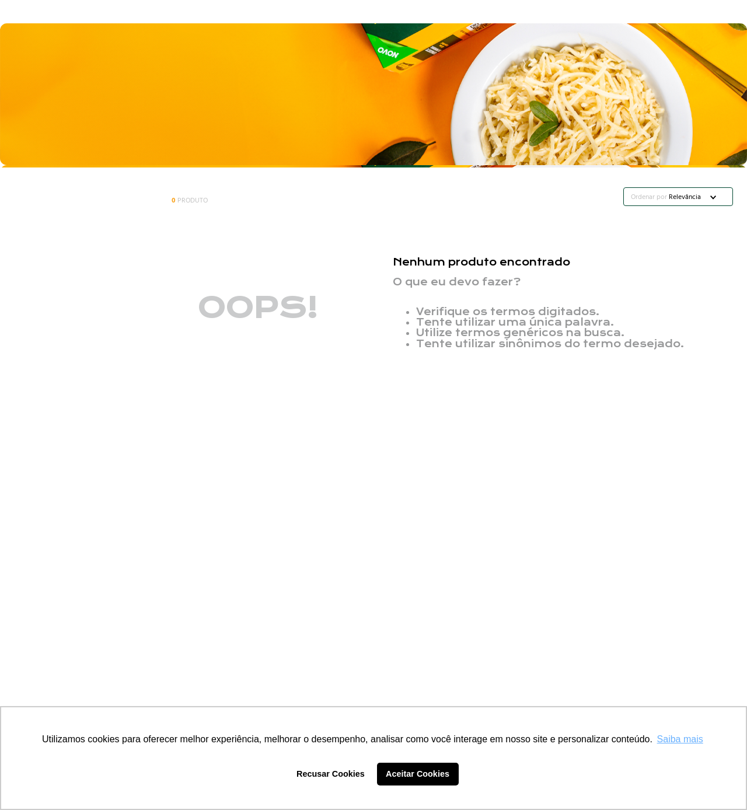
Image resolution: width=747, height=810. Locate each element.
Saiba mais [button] (680, 739)
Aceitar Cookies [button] (417, 773)
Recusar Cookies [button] (330, 773)
